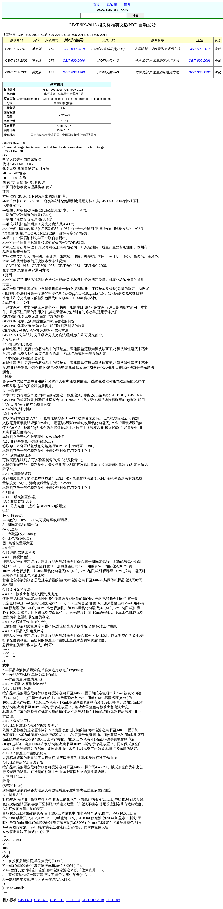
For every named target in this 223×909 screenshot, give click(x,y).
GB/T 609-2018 (74, 49)
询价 (127, 4)
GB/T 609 (113, 900)
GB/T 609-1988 (74, 72)
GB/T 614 (73, 900)
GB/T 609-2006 (74, 60)
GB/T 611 (25, 900)
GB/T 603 (41, 900)
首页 (96, 4)
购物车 (112, 4)
